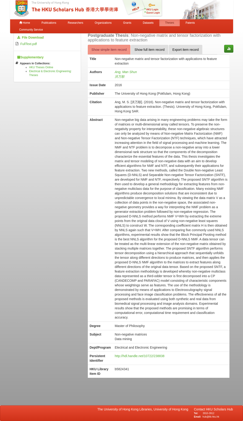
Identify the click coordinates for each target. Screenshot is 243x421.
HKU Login (152, 9)
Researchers (75, 22)
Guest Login (153, 12)
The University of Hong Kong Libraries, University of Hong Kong (143, 409)
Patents (190, 22)
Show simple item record (109, 49)
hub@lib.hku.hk (211, 416)
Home (24, 22)
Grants (127, 22)
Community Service (31, 29)
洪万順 (119, 76)
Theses (169, 22)
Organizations (103, 22)
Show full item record (149, 49)
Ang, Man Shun (126, 72)
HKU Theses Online (41, 67)
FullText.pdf (28, 44)
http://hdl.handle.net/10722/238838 (139, 356)
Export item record (185, 49)
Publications (49, 22)
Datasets (148, 22)
